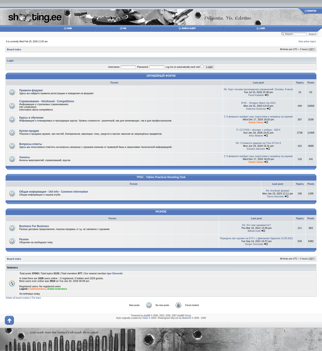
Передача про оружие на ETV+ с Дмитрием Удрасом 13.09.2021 (256, 238)
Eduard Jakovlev (256, 148)
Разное (24, 239)
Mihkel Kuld (254, 231)
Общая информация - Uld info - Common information (53, 191)
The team (36, 298)
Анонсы (24, 157)
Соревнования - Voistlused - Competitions (46, 101)
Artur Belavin (256, 135)
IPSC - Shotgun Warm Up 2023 (258, 103)
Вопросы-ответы (30, 144)
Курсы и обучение (31, 117)
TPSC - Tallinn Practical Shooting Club (160, 177)
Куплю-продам (29, 130)
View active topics (307, 41)
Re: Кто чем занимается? (256, 225)
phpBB (147, 315)
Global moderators (57, 289)
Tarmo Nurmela (275, 196)
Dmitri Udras (256, 122)
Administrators (38, 289)
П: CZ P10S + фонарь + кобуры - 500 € (258, 129)
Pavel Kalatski (256, 95)
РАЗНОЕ (160, 211)
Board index (14, 49)
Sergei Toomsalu (254, 244)
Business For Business (34, 226)
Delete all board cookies (18, 298)
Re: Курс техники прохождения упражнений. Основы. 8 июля (258, 89)
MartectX (186, 318)
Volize (145, 318)
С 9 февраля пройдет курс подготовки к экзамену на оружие (258, 116)
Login (10, 60)
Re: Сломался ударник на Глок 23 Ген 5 (258, 143)
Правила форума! (31, 90)
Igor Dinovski (115, 273)
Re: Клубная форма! (277, 190)
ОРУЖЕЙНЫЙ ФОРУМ (160, 75)
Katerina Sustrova (256, 108)
